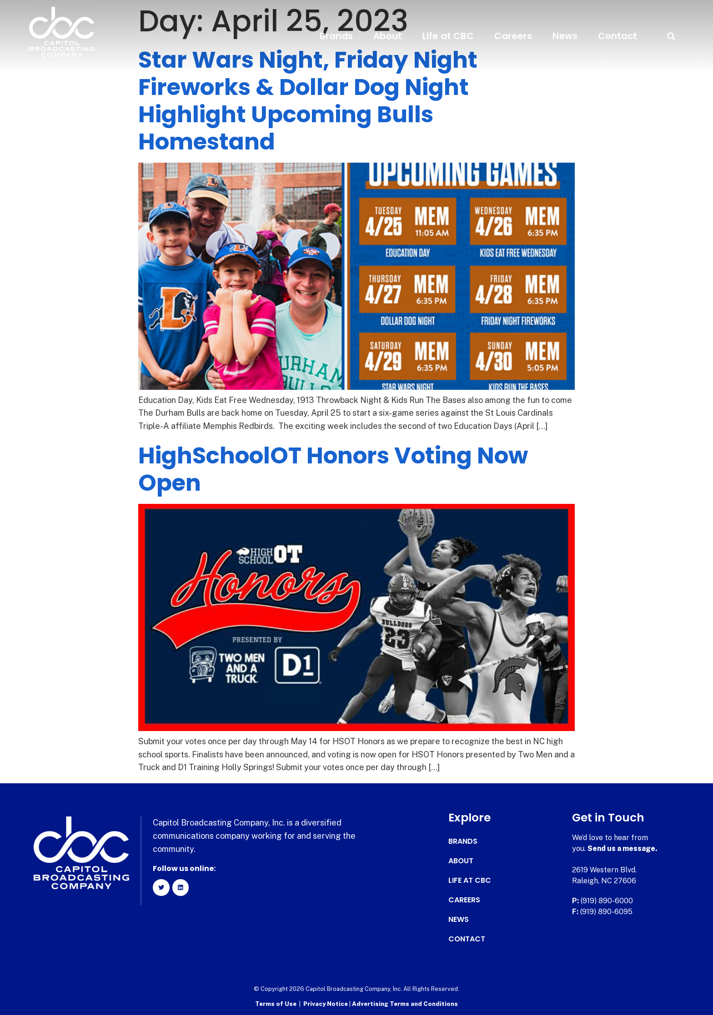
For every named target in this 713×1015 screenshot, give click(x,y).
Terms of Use (275, 1003)
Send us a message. (622, 848)
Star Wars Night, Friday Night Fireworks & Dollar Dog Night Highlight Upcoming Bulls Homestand (307, 101)
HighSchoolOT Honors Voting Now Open (333, 469)
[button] (670, 36)
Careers (513, 36)
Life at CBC (448, 36)
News (564, 36)
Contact (617, 36)
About (387, 36)
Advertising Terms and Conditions (405, 1003)
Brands (336, 36)
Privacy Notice (326, 1003)
